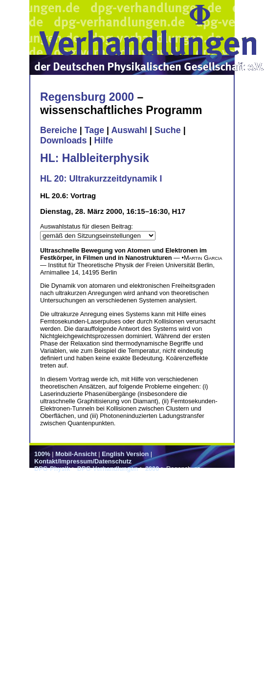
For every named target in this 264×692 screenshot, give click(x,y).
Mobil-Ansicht (76, 454)
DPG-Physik (52, 468)
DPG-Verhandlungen (107, 468)
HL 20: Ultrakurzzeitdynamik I (101, 179)
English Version (125, 454)
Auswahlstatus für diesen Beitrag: (86, 226)
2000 (152, 468)
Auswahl (129, 130)
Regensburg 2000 (87, 97)
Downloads (63, 140)
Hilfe (103, 140)
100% (42, 454)
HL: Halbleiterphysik (94, 158)
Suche (167, 130)
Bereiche (58, 130)
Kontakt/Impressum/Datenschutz (83, 461)
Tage (94, 130)
